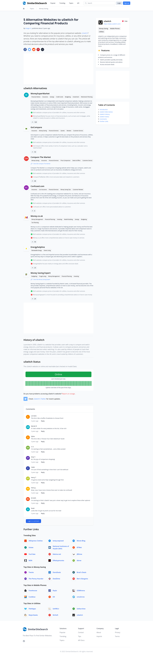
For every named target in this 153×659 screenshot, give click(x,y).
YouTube (32, 554)
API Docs (81, 640)
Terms (117, 636)
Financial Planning (50, 219)
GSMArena (81, 590)
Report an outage (68, 394)
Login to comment (33, 521)
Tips (79, 636)
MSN (30, 560)
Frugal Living (42, 276)
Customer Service (78, 131)
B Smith (33, 498)
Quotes (63, 131)
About (99, 632)
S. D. (32, 447)
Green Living (47, 250)
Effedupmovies (58, 560)
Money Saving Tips (66, 189)
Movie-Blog (81, 541)
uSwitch (85, 33)
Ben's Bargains (82, 579)
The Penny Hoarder (36, 579)
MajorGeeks (33, 615)
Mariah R (34, 426)
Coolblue (32, 597)
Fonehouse (33, 590)
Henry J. (33, 488)
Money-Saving (43, 8)
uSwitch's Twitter (40, 399)
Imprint (99, 636)
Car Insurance (43, 189)
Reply (43, 421)
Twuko (31, 572)
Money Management (37, 219)
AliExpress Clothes (36, 541)
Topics (71, 3)
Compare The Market (41, 157)
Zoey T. (33, 457)
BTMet (79, 547)
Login (119, 3)
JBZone (79, 554)
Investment (76, 97)
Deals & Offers (76, 160)
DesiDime (56, 579)
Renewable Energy (37, 250)
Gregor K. (29, 28)
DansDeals (57, 572)
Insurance (45, 97)
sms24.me (81, 597)
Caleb (33, 467)
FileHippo (32, 609)
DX (54, 597)
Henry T (33, 477)
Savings (52, 97)
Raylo (55, 590)
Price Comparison (65, 160)
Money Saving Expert (41, 273)
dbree (79, 560)
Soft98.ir (56, 609)
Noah (32, 508)
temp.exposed (58, 541)
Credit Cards (59, 97)
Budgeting (68, 97)
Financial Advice (36, 97)
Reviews (69, 131)
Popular (52, 3)
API (78, 3)
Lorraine (33, 416)
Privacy (117, 632)
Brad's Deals (81, 572)
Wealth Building (68, 219)
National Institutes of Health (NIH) (61, 547)
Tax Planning (35, 222)
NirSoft (55, 615)
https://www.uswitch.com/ (112, 24)
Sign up (126, 3)
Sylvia (33, 436)
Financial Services (54, 131)
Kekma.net (57, 554)
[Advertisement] (58, 69)
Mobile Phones (115, 28)
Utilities (101, 32)
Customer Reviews (78, 189)
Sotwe (31, 547)
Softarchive (81, 609)
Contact (81, 632)
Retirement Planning (86, 97)
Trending (62, 3)
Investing (59, 219)
